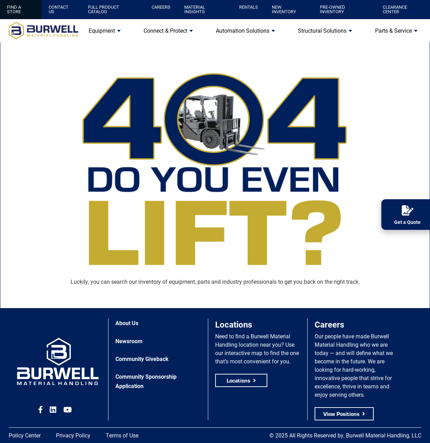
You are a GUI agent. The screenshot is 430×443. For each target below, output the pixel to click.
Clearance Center (395, 9)
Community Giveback (142, 358)
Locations (238, 380)
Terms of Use (122, 435)
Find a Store (14, 9)
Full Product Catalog (103, 9)
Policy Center (25, 435)
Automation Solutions (242, 30)
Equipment (102, 30)
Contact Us (58, 9)
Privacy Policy (73, 435)
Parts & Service (393, 30)
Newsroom (129, 341)
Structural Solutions (322, 30)
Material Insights (194, 9)
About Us (126, 323)
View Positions (341, 413)
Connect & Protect (165, 30)
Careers (161, 7)
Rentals (248, 7)
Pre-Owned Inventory (332, 9)
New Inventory (284, 9)
